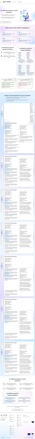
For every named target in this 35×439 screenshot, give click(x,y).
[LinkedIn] (1, 419)
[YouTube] (3, 419)
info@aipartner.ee (12, 417)
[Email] (27, 421)
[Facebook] (2, 419)
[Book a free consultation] (6, 22)
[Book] (20, 2)
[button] (5, 2)
